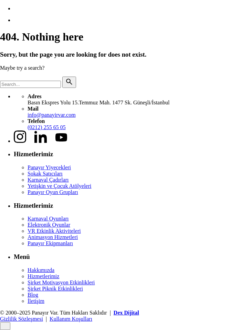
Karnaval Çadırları (48, 180)
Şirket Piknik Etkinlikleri (55, 289)
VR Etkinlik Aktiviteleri (54, 231)
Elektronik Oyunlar (49, 225)
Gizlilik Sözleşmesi (21, 319)
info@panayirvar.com (52, 115)
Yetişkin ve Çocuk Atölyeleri (59, 186)
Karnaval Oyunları (48, 218)
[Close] (5, 326)
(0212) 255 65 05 (47, 127)
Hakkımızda (41, 270)
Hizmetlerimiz (43, 276)
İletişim (36, 301)
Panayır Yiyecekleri (49, 167)
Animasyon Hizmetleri (53, 237)
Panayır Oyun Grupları (53, 192)
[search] (69, 82)
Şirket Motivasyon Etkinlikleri (61, 282)
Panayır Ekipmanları (50, 243)
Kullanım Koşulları (71, 319)
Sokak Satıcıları (45, 174)
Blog (33, 295)
